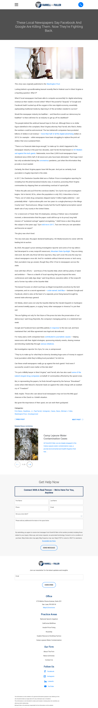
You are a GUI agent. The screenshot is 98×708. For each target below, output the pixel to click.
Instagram (46, 411)
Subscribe (49, 585)
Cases (53, 411)
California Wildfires (49, 623)
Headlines (26, 411)
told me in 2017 (48, 225)
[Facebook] (49, 671)
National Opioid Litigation (49, 619)
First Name (19, 500)
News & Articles (48, 656)
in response (54, 328)
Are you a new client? (22, 514)
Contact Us (49, 660)
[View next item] (29, 464)
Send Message (49, 548)
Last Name (53, 500)
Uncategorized (33, 414)
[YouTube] (49, 686)
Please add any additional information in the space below (32, 520)
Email (52, 507)
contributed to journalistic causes (58, 337)
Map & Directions (49, 607)
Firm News (18, 411)
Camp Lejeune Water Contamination (49, 640)
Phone (18, 507)
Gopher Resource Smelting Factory (49, 636)
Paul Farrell (38, 411)
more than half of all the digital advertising (57, 134)
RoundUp (49, 632)
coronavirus (44, 160)
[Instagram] (49, 676)
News (58, 411)
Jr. (32, 411)
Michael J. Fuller (66, 411)
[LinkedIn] (49, 681)
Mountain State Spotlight (60, 251)
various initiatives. (47, 344)
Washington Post (21, 414)
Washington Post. (53, 84)
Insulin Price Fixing (48, 627)
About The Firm (49, 651)
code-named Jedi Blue (56, 290)
